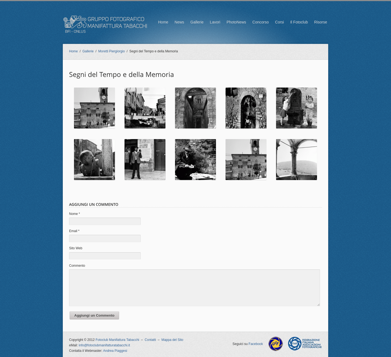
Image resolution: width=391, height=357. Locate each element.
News (179, 22)
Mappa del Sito (172, 340)
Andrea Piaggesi (115, 351)
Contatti (150, 340)
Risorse (320, 22)
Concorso (260, 22)
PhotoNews (236, 22)
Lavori (215, 22)
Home (163, 22)
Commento (77, 266)
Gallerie (196, 22)
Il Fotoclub (299, 22)
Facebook (255, 344)
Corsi (279, 22)
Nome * (74, 214)
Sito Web (75, 248)
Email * (74, 231)
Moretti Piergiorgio (111, 51)
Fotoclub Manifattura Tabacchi (117, 340)
